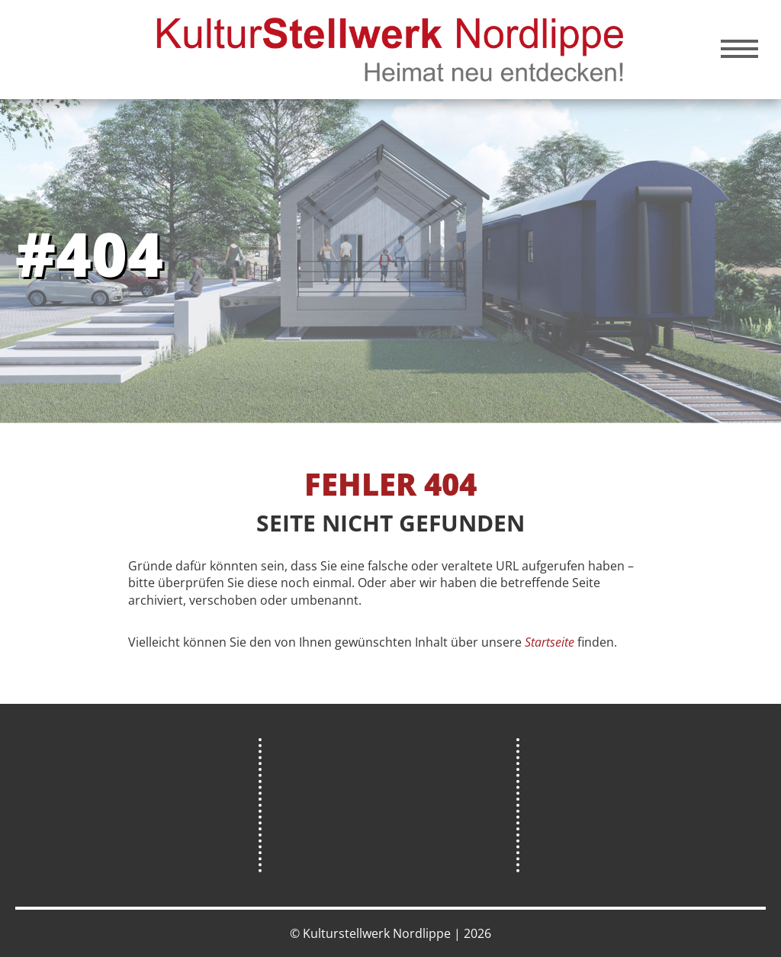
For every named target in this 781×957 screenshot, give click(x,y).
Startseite (549, 642)
